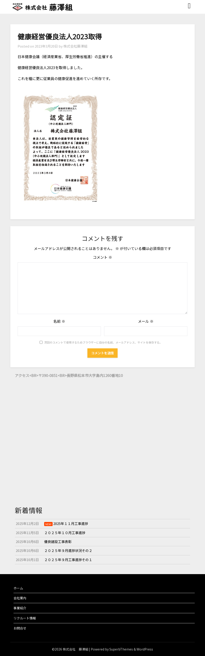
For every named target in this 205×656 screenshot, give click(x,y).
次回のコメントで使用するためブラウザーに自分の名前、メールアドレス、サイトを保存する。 (103, 342)
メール (146, 321)
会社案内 (19, 598)
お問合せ (19, 628)
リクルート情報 (24, 618)
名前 (59, 321)
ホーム (18, 588)
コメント (102, 257)
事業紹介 (19, 608)
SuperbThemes (121, 649)
